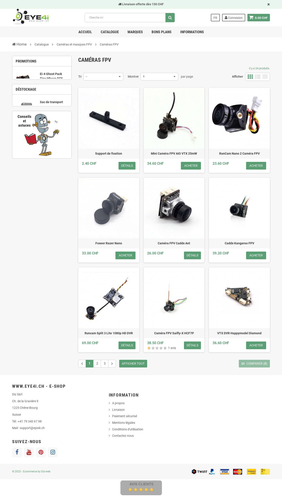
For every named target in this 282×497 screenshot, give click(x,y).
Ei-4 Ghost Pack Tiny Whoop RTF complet (51, 81)
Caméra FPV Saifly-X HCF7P (174, 333)
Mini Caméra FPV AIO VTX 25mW (174, 153)
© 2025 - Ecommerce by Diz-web (31, 471)
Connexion (234, 18)
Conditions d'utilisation (127, 429)
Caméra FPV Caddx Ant (174, 243)
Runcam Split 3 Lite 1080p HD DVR (109, 333)
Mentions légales (123, 422)
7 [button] (58, 160)
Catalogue (110, 32)
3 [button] (45, 104)
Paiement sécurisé (124, 416)
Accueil (85, 32)
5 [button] (45, 160)
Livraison (118, 409)
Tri (80, 76)
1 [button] (32, 104)
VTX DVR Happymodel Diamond (239, 333)
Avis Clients (141, 484)
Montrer (133, 76)
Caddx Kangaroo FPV (239, 243)
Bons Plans (161, 32)
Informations (192, 32)
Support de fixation (108, 153)
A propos (118, 403)
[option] (41, 85)
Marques (135, 32)
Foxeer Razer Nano (108, 243)
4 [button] (52, 104)
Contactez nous (123, 435)
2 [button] (38, 104)
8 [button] (65, 160)
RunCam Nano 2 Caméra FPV (239, 153)
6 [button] (52, 160)
